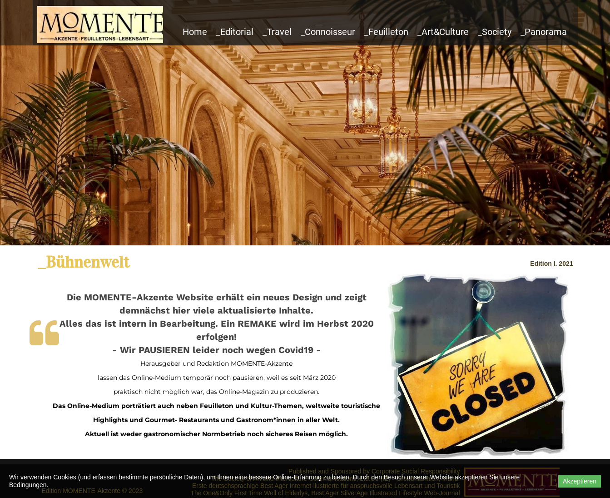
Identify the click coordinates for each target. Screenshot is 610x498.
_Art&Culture (443, 31)
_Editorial (234, 31)
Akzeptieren (579, 481)
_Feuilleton (386, 31)
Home (195, 31)
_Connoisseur (328, 31)
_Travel (277, 31)
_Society (494, 31)
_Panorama (544, 31)
